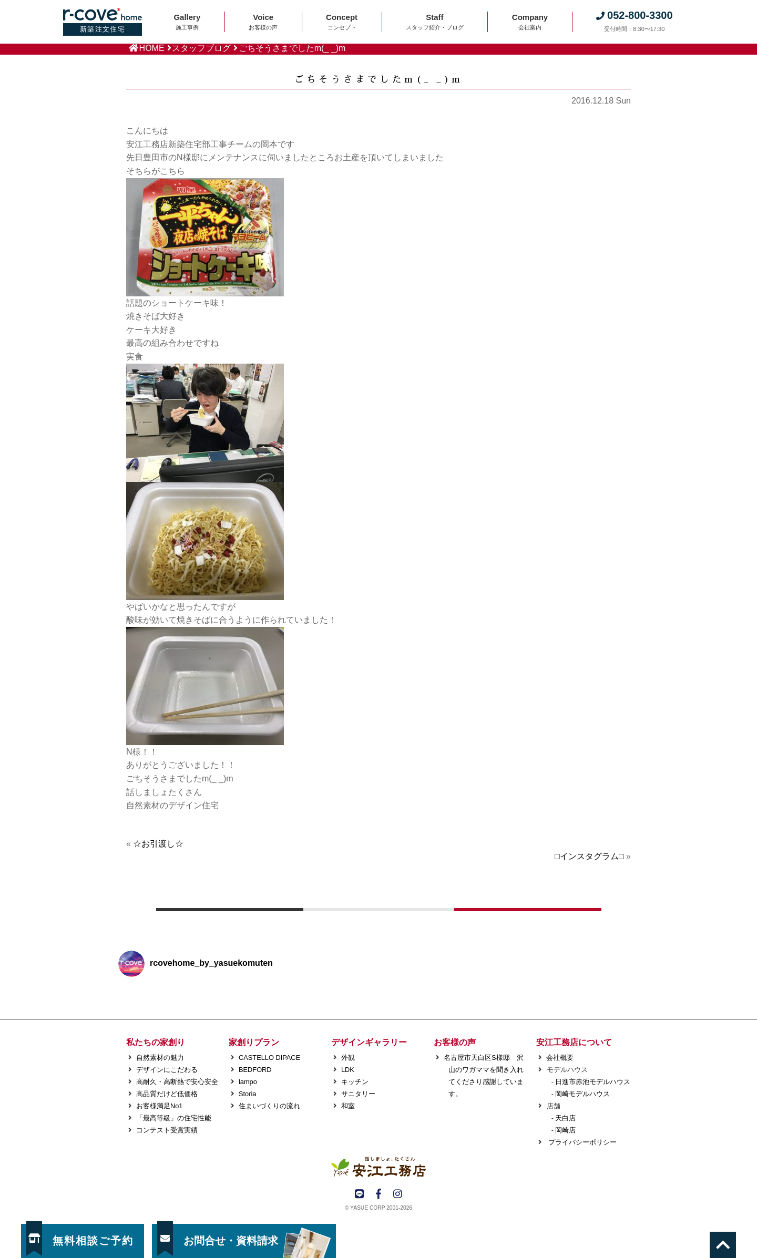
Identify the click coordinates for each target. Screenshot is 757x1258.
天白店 (565, 1118)
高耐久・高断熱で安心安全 (177, 1082)
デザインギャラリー (369, 1042)
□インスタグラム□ (589, 856)
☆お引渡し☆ (158, 843)
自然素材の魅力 (160, 1057)
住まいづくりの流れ (269, 1106)
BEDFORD (255, 1070)
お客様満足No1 (159, 1106)
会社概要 (560, 1057)
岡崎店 (565, 1130)
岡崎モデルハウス (582, 1094)
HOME (152, 48)
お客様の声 (455, 1042)
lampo (248, 1082)
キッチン (355, 1082)
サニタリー (358, 1094)
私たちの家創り (155, 1042)
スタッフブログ (201, 48)
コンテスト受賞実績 (167, 1130)
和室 (348, 1106)
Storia (247, 1094)
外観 (348, 1057)
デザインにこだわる (167, 1070)
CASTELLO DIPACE (269, 1057)
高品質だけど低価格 (167, 1094)
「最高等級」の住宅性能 (173, 1118)
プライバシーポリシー (581, 1142)
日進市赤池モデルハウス (592, 1082)
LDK (347, 1070)
